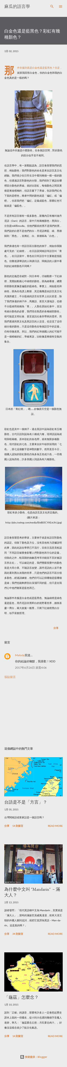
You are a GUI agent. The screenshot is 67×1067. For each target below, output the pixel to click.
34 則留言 (17, 933)
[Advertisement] (33, 712)
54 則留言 (17, 825)
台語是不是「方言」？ (25, 802)
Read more (55, 825)
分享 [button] (55, 627)
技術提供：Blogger (33, 1057)
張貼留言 (10, 677)
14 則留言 (17, 1036)
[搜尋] (52, 6)
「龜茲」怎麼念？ (21, 997)
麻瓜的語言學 (17, 6)
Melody (20, 655)
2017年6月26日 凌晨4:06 (31, 667)
